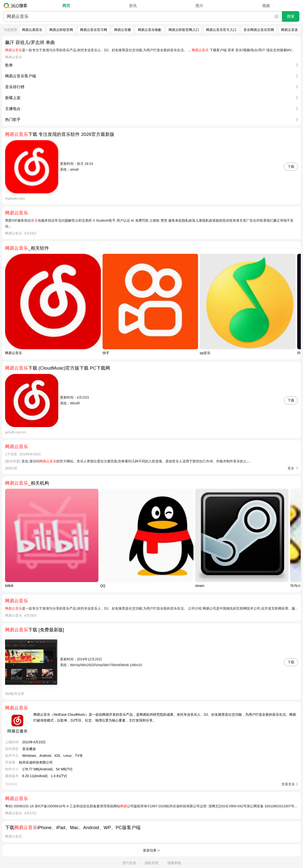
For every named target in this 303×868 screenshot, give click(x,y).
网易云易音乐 (32, 30)
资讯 (133, 6)
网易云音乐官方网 (93, 30)
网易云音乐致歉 (150, 30)
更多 (291, 468)
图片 (199, 6)
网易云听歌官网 (61, 30)
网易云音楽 (289, 30)
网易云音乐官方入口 (221, 30)
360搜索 (17, 5)
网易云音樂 (122, 30)
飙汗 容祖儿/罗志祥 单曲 (30, 42)
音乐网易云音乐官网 (259, 30)
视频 (266, 6)
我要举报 (174, 863)
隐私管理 (151, 863)
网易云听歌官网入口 (184, 30)
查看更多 (288, 784)
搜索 (291, 16)
